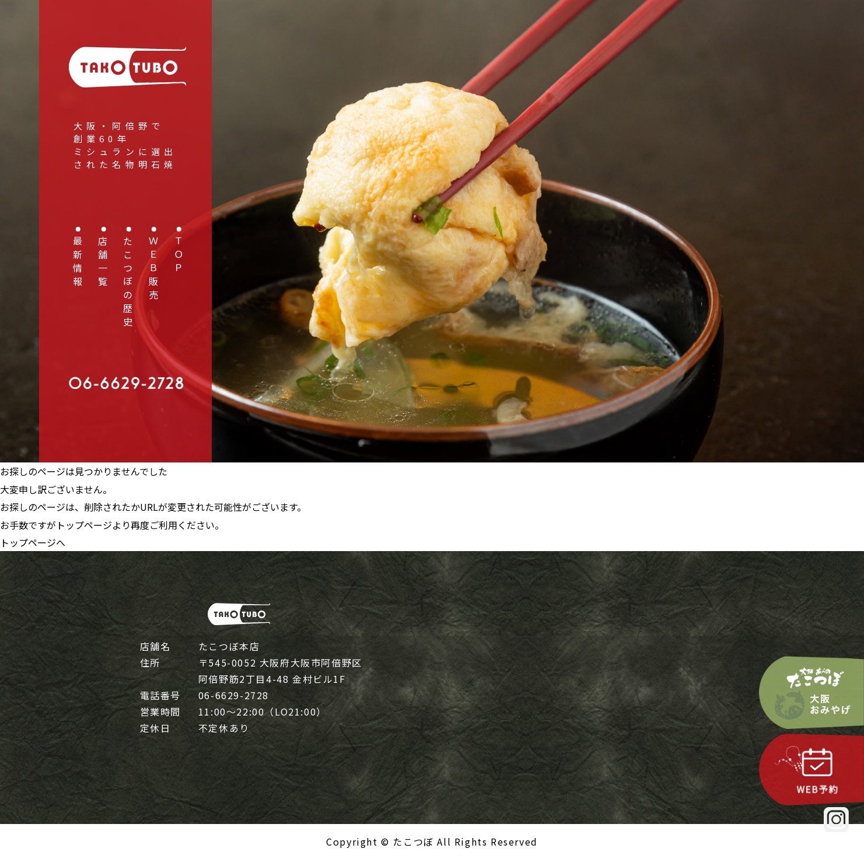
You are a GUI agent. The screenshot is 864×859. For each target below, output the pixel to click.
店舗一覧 (103, 263)
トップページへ (32, 542)
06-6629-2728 (233, 695)
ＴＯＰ (179, 256)
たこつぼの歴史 (128, 283)
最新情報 (78, 263)
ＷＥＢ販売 (153, 269)
